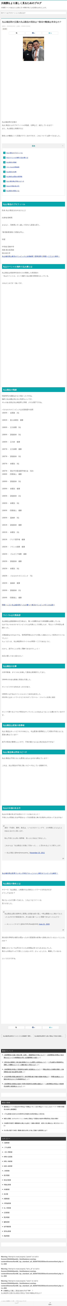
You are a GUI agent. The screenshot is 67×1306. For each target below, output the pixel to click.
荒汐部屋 (6, 1217)
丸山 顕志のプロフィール (14, 153)
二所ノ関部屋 (8, 1152)
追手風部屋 (7, 1226)
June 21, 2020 (44, 924)
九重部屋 (6, 1143)
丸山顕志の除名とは (12, 191)
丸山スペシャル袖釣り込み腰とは (17, 157)
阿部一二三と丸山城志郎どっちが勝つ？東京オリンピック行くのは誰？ (28, 605)
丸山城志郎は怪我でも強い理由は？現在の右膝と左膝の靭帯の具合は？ (50, 1036)
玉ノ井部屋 (7, 1208)
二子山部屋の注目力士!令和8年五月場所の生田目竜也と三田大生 (24, 1114)
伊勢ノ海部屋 (8, 1161)
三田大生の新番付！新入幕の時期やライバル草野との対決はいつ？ (25, 1062)
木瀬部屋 (6, 1189)
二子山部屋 (7, 1147)
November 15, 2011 (37, 853)
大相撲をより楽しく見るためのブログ (21, 3)
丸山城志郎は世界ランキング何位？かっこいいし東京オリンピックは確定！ (30, 873)
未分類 (5, 29)
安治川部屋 (7, 1180)
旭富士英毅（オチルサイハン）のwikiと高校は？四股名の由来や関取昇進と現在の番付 (31, 1118)
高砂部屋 (6, 1236)
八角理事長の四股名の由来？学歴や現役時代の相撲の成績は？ (23, 1084)
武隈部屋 (6, 1198)
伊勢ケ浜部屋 (8, 1157)
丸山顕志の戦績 (11, 162)
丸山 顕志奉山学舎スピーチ (15, 181)
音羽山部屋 (7, 1231)
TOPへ (50, 1303)
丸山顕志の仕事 (11, 172)
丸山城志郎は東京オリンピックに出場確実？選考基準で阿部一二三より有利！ (31, 256)
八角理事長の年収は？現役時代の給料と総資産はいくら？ (22, 1069)
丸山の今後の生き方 (12, 186)
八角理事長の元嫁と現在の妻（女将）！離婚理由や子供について (24, 1055)
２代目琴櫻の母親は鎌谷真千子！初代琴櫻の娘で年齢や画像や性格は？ (26, 1076)
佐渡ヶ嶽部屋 (8, 1166)
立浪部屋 (6, 1212)
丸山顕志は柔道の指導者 (14, 176)
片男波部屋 (7, 1203)
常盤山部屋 (7, 1184)
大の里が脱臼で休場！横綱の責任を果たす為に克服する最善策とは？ (25, 1130)
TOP (16, 1290)
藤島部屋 (6, 1222)
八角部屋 (6, 1171)
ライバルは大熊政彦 (12, 167)
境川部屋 (6, 1175)
